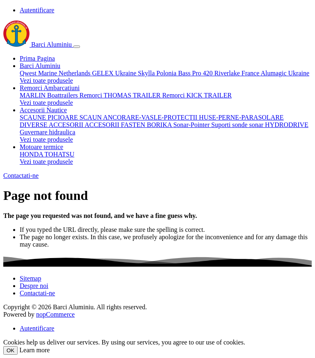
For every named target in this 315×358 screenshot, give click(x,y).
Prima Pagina (37, 58)
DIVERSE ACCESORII (52, 124)
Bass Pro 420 (196, 73)
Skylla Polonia (158, 73)
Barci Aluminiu (38, 44)
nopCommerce (55, 314)
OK (10, 350)
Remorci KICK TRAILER (196, 95)
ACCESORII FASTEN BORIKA (128, 124)
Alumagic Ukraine (284, 73)
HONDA (32, 154)
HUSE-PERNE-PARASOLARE (241, 117)
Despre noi (34, 285)
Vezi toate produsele (46, 80)
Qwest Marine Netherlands (56, 73)
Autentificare (37, 10)
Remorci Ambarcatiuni (50, 87)
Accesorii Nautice (43, 109)
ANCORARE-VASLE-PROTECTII (151, 117)
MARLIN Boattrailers (50, 95)
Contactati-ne (21, 175)
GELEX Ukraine (115, 73)
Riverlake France (238, 73)
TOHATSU (60, 154)
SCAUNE (34, 117)
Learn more (34, 350)
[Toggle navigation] (76, 46)
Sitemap (30, 278)
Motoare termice (41, 146)
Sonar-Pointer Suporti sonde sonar (219, 124)
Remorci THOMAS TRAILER (121, 95)
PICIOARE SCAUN (75, 117)
